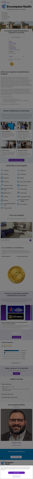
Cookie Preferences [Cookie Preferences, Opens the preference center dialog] (16, 476)
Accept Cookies (16, 472)
